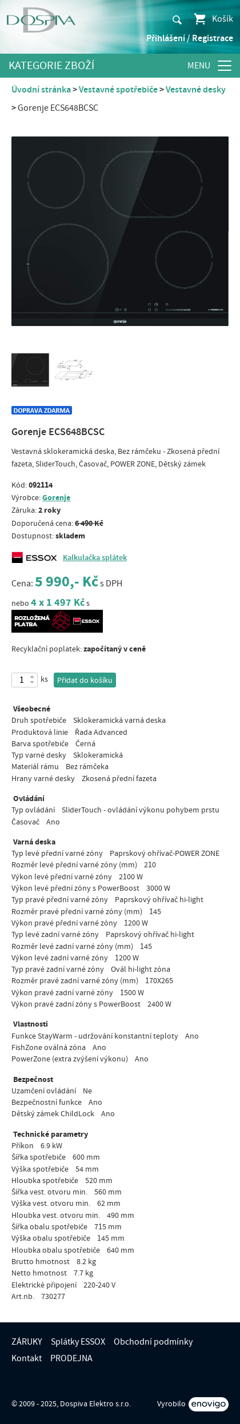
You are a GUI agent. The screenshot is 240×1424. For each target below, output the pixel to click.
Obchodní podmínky (153, 1342)
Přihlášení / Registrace (189, 38)
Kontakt (26, 1358)
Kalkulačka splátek (95, 557)
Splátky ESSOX (78, 1342)
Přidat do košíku (85, 680)
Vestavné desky (196, 90)
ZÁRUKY (26, 1342)
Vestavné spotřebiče (118, 90)
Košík (213, 19)
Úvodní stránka (41, 90)
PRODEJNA (71, 1358)
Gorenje (56, 497)
